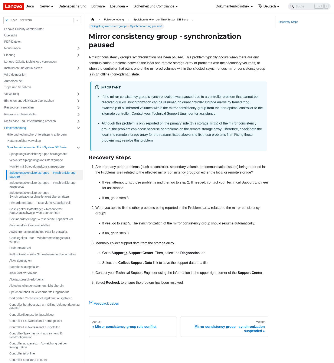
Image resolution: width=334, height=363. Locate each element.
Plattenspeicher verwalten (24, 140)
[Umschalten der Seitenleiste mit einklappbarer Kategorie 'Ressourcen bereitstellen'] (78, 114)
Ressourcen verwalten (19, 107)
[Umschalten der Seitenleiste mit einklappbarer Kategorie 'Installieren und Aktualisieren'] (78, 68)
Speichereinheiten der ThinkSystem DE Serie (37, 147)
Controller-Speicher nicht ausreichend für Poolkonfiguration (36, 335)
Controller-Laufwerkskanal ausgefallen (34, 327)
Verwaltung (11, 93)
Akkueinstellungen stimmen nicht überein (36, 285)
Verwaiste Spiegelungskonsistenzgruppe (36, 160)
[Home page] (93, 19)
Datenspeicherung (72, 6)
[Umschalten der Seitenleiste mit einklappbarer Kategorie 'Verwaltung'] (78, 94)
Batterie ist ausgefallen (24, 267)
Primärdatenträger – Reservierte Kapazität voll (40, 202)
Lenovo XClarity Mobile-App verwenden (30, 61)
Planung (9, 55)
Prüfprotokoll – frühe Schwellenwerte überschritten (42, 254)
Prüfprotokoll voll (20, 248)
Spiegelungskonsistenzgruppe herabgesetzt (38, 154)
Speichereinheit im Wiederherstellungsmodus (39, 292)
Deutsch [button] (267, 6)
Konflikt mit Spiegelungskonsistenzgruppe (37, 166)
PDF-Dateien (13, 41)
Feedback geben (104, 303)
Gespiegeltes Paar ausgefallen (29, 225)
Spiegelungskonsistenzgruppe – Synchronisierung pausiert (42, 174)
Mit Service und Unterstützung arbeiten (30, 121)
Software (98, 6)
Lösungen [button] (117, 6)
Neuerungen (12, 48)
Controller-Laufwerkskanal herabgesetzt (35, 321)
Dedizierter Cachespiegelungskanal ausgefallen (40, 298)
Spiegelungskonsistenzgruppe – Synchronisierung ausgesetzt (42, 184)
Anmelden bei (13, 81)
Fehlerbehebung (15, 128)
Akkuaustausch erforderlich (27, 279)
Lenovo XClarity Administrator (23, 29)
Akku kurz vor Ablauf (23, 273)
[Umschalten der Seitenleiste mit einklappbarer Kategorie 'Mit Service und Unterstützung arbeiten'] (78, 121)
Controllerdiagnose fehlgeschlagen (32, 314)
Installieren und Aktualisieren (23, 68)
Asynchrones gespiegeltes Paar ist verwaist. (38, 231)
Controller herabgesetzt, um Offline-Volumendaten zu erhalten (44, 306)
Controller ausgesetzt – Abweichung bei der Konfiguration (38, 345)
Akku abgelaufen (20, 260)
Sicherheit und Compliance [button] (154, 6)
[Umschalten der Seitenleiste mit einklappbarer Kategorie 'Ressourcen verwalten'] (78, 107)
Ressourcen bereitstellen (20, 114)
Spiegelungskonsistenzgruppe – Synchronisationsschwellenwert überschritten (39, 194)
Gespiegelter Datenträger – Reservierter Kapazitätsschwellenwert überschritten (35, 211)
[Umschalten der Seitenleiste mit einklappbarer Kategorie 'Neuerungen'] (78, 48)
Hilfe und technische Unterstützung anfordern (37, 134)
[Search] (309, 6)
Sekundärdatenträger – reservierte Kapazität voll (41, 219)
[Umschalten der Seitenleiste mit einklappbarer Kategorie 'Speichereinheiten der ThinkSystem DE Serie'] (78, 147)
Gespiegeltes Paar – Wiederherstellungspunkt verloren (39, 239)
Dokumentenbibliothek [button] (232, 6)
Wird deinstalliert (15, 74)
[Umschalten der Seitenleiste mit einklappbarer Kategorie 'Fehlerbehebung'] (78, 128)
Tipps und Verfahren (17, 87)
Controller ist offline (22, 353)
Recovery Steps (288, 21)
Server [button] (45, 6)
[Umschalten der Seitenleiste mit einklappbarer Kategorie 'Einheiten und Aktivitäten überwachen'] (78, 100)
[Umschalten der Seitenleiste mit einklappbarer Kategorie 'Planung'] (78, 55)
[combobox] (10, 20)
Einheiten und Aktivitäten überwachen (29, 100)
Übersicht (10, 35)
